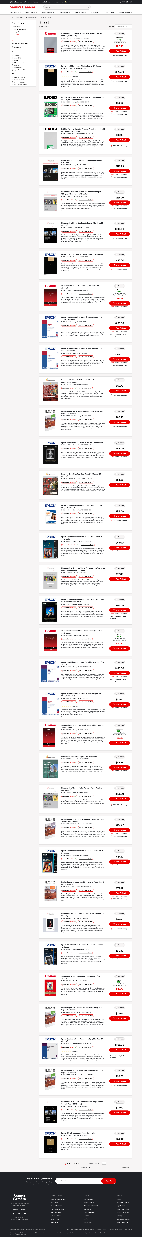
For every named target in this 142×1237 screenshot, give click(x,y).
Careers (86, 1216)
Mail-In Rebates (56, 1216)
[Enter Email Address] (85, 1181)
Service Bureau (56, 1212)
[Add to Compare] (116, 33)
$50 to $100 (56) (19, 82)
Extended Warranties (123, 1219)
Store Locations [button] (16, 2)
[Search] (89, 7)
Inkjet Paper (18, 32)
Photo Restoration (123, 1202)
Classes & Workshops (58, 1199)
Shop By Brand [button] (45, 2)
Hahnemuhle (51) (19, 63)
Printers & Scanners (20, 29)
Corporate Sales (89, 1212)
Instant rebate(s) (119, 41)
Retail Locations (89, 1202)
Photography (14, 12)
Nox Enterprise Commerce (19, 1219)
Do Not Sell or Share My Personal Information (79, 1229)
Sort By (111, 26)
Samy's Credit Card (123, 1212)
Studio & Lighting (48, 12)
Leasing (119, 1216)
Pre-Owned (95, 12)
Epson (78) (17, 58)
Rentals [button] (67, 2)
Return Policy (88, 1222)
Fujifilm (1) (17, 60)
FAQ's (86, 1219)
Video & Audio (30, 12)
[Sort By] (123, 26)
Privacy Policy (101, 1229)
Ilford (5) (17, 65)
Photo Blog (54, 1202)
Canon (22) (17, 55)
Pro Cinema (110, 12)
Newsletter (54, 1222)
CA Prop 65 (128, 1229)
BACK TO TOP (125, 1167)
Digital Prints (121, 1206)
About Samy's (88, 1199)
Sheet (17, 34)
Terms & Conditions (115, 1229)
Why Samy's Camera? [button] (31, 2)
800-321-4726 (127, 2)
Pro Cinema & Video (57, 1209)
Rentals (119, 1199)
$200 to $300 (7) (19, 77)
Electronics (64, 12)
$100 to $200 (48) (20, 80)
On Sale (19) (18, 47)
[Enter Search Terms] (66, 7)
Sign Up (109, 1181)
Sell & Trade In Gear (123, 1209)
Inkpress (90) (18, 67)
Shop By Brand (55, 1219)
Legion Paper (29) (19, 70)
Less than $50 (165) (20, 84)
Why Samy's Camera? (91, 1206)
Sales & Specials (56, 1206)
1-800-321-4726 (19, 1209)
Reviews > (75, 76)
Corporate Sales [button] (57, 2)
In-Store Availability (85, 41)
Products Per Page (94, 1163)
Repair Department (123, 1222)
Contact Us (88, 1209)
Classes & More (124, 12)
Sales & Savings (80, 12)
